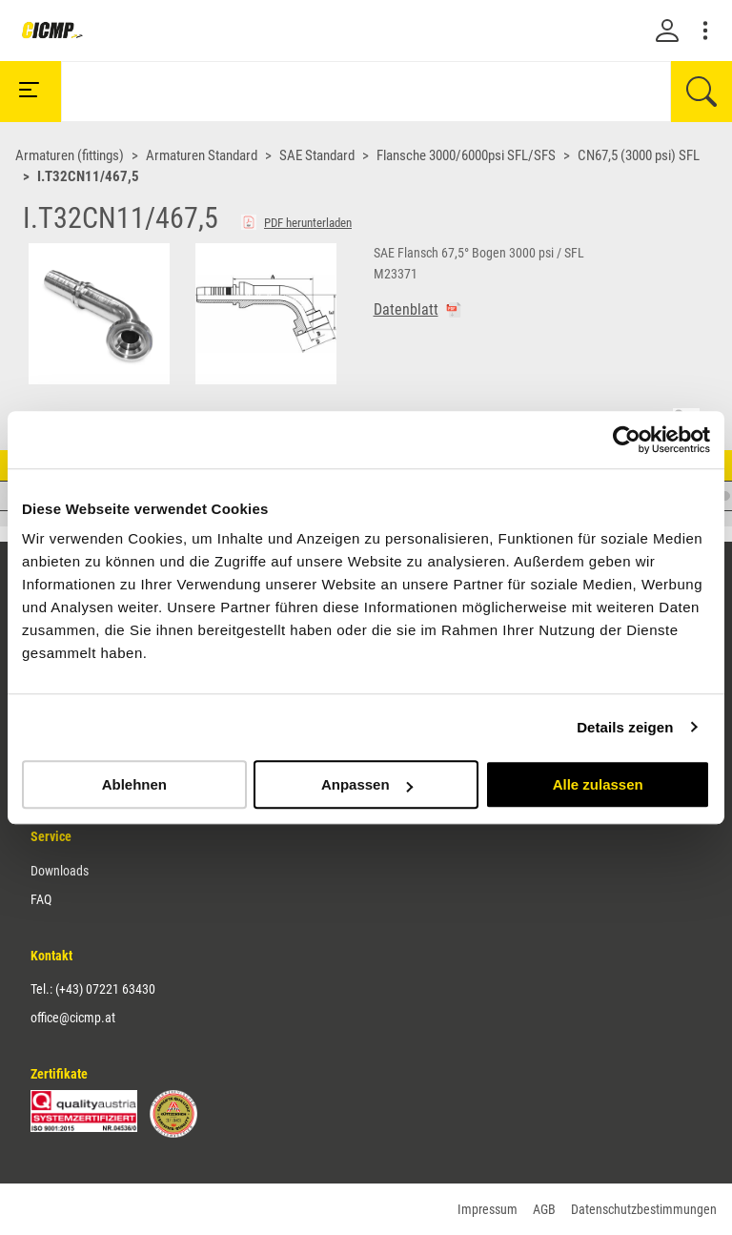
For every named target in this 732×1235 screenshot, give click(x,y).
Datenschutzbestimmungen (644, 1209)
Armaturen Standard (201, 155)
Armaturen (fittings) (69, 155)
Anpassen (367, 784)
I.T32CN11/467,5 (88, 176)
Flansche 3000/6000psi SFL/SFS (466, 155)
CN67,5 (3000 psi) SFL (639, 155)
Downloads (59, 870)
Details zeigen (625, 727)
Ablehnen (134, 784)
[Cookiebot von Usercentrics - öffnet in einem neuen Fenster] (626, 439)
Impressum (488, 1209)
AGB (544, 1209)
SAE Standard (317, 155)
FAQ (40, 899)
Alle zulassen (598, 784)
